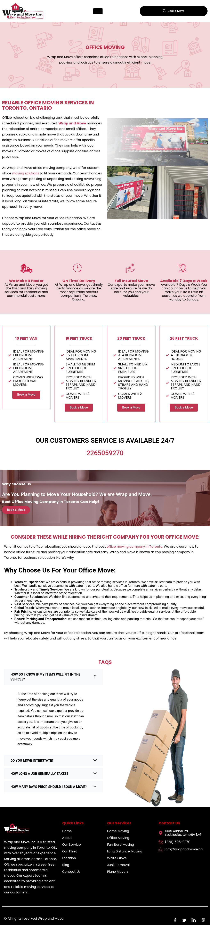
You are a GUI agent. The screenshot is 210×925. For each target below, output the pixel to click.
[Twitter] (183, 920)
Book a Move (173, 11)
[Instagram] (202, 920)
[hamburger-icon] (98, 11)
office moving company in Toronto (134, 546)
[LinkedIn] (192, 920)
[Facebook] (174, 920)
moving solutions (25, 173)
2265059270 (105, 453)
